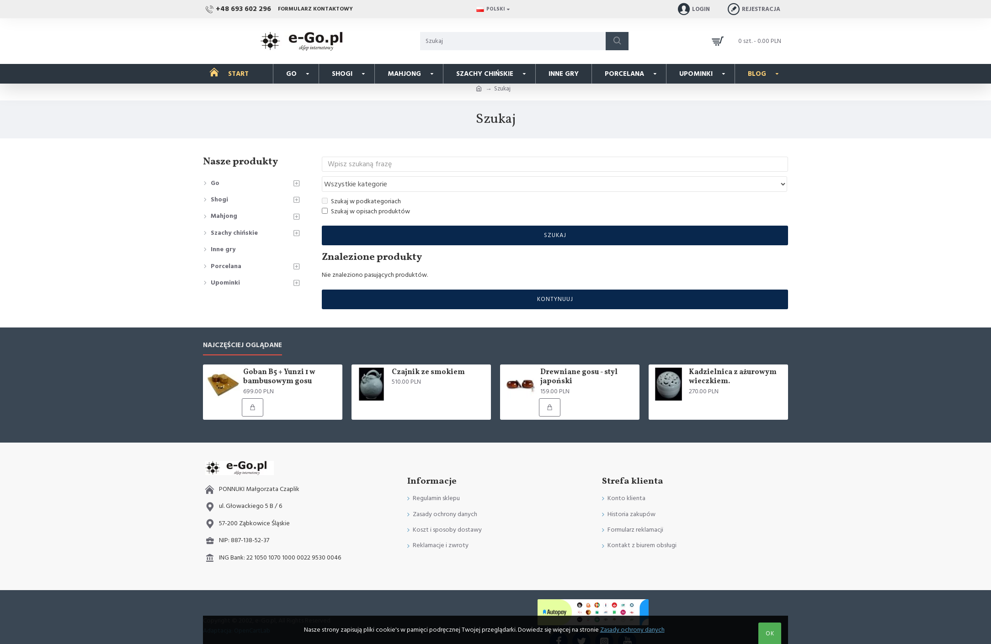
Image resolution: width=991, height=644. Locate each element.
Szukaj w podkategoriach (361, 183)
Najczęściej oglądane (242, 328)
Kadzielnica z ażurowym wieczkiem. (733, 360)
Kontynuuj (555, 282)
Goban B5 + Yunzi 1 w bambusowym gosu (279, 360)
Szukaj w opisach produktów (366, 194)
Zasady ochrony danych (632, 629)
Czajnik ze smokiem (428, 355)
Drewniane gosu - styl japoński (579, 360)
